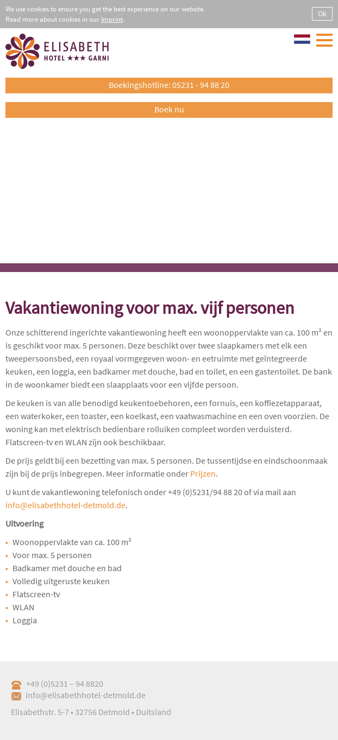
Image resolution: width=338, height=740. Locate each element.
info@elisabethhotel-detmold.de (65, 504)
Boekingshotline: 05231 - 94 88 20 (169, 84)
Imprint (112, 19)
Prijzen (203, 473)
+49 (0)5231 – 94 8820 (57, 683)
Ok (322, 13)
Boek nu (169, 109)
